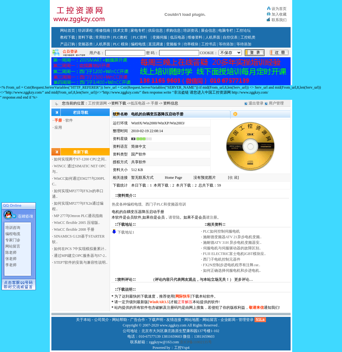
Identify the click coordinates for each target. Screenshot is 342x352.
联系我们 (279, 20)
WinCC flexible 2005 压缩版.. (77, 222)
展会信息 (208, 30)
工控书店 (208, 44)
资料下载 (85, 37)
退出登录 (256, 103)
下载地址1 (125, 232)
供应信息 (155, 30)
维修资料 (195, 37)
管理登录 (246, 319)
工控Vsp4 (181, 347)
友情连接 (173, 319)
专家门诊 (12, 239)
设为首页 (279, 9)
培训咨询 (12, 226)
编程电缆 (138, 44)
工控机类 (247, 37)
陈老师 (11, 251)
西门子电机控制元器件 (221, 259)
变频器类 (85, 44)
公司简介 (101, 319)
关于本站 (83, 319)
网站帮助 (119, 319)
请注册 (211, 217)
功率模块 (190, 44)
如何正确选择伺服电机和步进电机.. (232, 270)
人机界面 (212, 37)
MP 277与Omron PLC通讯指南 (78, 216)
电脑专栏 (225, 30)
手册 (154, 103)
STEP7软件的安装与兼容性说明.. (80, 262)
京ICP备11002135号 (195, 342)
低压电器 (177, 37)
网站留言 (12, 245)
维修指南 (102, 30)
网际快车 (182, 296)
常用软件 (102, 37)
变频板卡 (173, 44)
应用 (58, 127)
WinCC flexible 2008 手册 (74, 229)
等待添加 (226, 44)
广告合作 (137, 319)
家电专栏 (138, 30)
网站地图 (191, 319)
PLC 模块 (120, 44)
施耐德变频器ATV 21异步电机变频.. (232, 237)
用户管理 (276, 103)
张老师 (11, 257)
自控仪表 (230, 37)
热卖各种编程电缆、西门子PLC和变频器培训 (149, 204)
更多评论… (243, 279)
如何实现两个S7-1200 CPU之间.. (80, 159)
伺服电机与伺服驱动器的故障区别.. (232, 248)
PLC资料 (140, 37)
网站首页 (67, 30)
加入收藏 (279, 14)
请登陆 (174, 217)
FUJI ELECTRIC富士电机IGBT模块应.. (234, 254)
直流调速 (155, 44)
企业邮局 (228, 319)
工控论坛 (243, 30)
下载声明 (155, 319)
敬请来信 (256, 307)
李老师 (11, 264)
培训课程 (85, 30)
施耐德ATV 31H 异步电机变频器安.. (232, 242)
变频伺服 (159, 37)
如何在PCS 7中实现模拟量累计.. (80, 249)
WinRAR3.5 (159, 302)
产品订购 (67, 44)
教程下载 (67, 37)
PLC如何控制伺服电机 (221, 231)
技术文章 (120, 30)
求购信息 (173, 30)
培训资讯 (190, 30)
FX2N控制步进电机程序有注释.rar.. (231, 265)
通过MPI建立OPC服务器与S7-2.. (80, 255)
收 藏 (233, 177)
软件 (69, 120)
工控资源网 (97, 103)
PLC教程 (120, 37)
